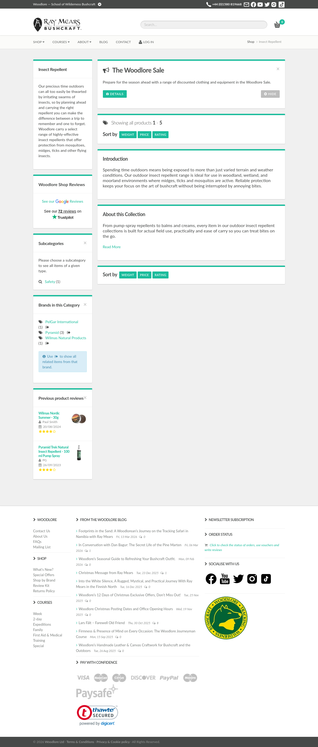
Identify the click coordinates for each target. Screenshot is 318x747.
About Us (40, 536)
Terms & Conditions (80, 742)
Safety (49, 281)
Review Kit (41, 585)
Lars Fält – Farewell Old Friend (102, 623)
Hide (270, 94)
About (84, 42)
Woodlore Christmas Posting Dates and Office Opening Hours (126, 609)
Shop (38, 42)
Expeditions (42, 624)
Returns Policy (44, 591)
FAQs (37, 542)
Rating (160, 134)
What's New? (43, 569)
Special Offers (43, 575)
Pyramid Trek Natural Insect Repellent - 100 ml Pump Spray (54, 451)
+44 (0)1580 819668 (227, 4)
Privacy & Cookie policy (113, 742)
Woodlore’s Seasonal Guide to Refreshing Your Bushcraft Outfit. (127, 559)
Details (115, 94)
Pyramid (52, 332)
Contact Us (41, 531)
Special (38, 646)
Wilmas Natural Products (65, 337)
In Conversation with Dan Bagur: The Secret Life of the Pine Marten (130, 545)
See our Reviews (62, 201)
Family (38, 630)
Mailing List (42, 547)
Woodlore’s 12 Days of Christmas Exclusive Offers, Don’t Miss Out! (130, 595)
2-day (37, 619)
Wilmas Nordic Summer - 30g (49, 415)
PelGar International (61, 321)
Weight (128, 134)
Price (144, 134)
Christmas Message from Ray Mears (106, 573)
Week (37, 614)
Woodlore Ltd (54, 742)
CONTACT (123, 42)
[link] (97, 715)
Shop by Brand (44, 580)
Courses (61, 42)
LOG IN (146, 42)
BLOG (103, 42)
